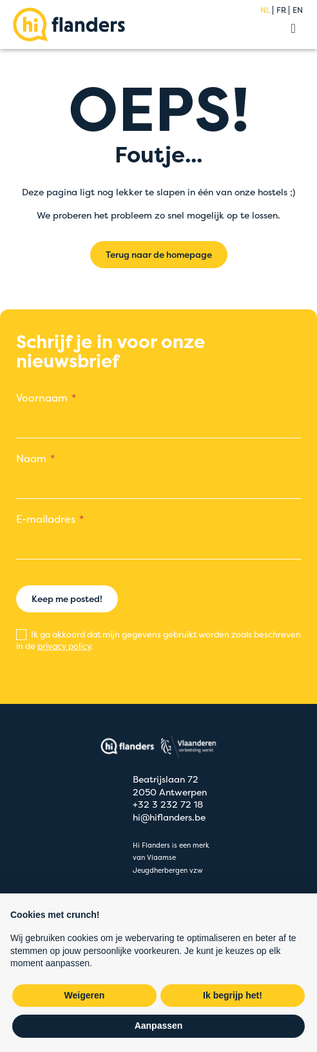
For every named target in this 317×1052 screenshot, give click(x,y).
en (298, 10)
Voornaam (42, 398)
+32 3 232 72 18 (168, 804)
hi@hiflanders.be (169, 817)
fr (281, 10)
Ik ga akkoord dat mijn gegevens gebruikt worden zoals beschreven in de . (158, 640)
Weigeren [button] (84, 995)
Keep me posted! (67, 599)
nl (265, 10)
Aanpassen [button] (159, 1025)
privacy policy (64, 646)
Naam (31, 458)
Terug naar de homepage (159, 254)
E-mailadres (45, 519)
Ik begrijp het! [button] (232, 995)
